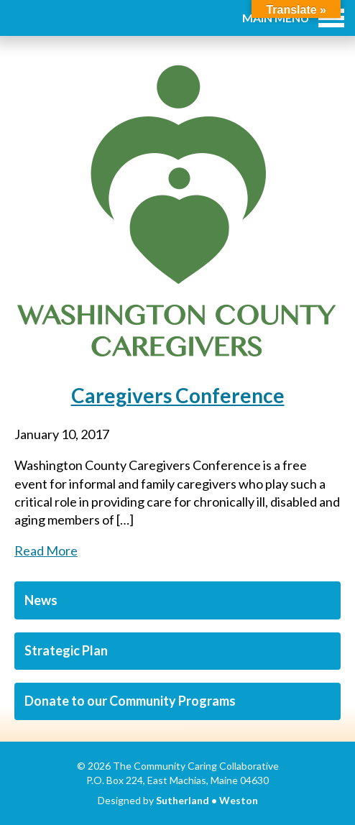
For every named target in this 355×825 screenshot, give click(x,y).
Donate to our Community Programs (130, 701)
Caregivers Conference (178, 395)
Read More (46, 550)
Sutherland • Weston (207, 800)
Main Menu (293, 17)
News (40, 600)
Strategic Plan (66, 650)
